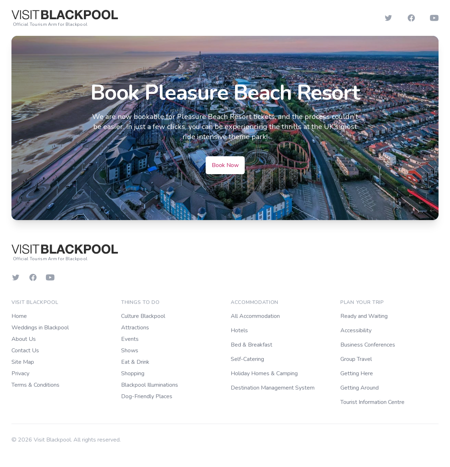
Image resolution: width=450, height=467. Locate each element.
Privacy (20, 373)
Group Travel (356, 359)
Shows (129, 350)
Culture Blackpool (143, 316)
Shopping (132, 373)
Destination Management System (273, 388)
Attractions (135, 328)
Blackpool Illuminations (149, 385)
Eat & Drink (135, 362)
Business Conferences (367, 345)
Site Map (22, 362)
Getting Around (359, 388)
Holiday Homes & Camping (264, 373)
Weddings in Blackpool (40, 328)
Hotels (239, 330)
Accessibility (356, 330)
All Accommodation (255, 316)
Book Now (225, 165)
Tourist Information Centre (372, 402)
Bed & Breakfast (251, 345)
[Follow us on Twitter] (388, 18)
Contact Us (25, 350)
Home (19, 316)
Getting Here (356, 373)
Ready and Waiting (364, 316)
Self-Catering (247, 359)
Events (130, 339)
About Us (23, 339)
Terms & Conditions (35, 385)
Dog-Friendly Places (146, 396)
